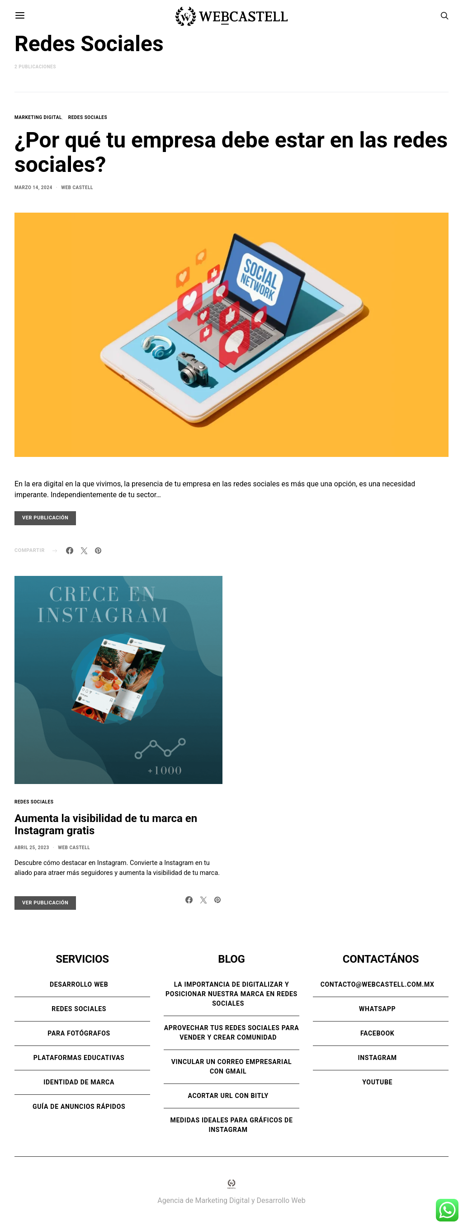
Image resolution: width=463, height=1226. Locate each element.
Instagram (377, 1057)
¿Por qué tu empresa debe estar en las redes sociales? (231, 152)
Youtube (377, 1082)
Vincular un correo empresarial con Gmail (231, 1066)
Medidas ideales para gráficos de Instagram (231, 1125)
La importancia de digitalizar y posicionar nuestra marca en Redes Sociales (231, 994)
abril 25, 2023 (31, 847)
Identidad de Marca (78, 1082)
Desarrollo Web (79, 984)
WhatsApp (377, 1008)
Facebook (377, 1033)
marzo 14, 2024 (33, 187)
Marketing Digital (38, 117)
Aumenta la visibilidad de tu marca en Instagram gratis (105, 824)
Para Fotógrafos (78, 1033)
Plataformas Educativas (79, 1057)
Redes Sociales (87, 117)
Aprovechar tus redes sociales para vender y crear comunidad (231, 1032)
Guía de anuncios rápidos (79, 1106)
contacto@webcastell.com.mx (378, 984)
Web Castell (77, 187)
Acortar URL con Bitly (228, 1095)
